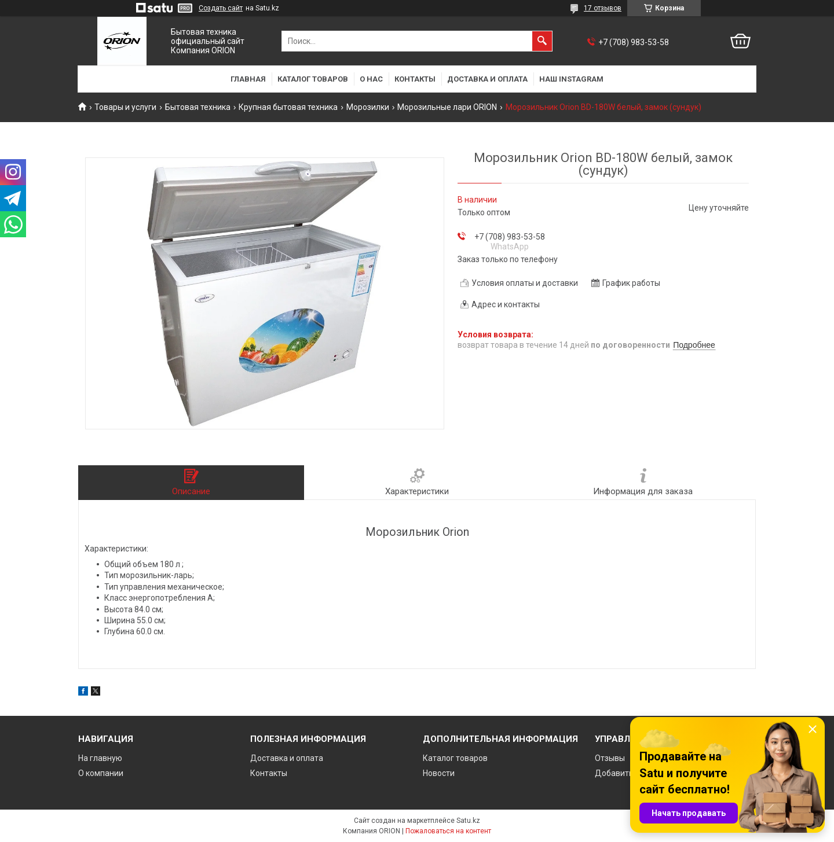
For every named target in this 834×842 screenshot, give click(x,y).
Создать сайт (221, 8)
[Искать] (542, 41)
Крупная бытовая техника (288, 107)
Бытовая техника (198, 107)
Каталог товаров (312, 79)
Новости (439, 773)
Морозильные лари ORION (447, 107)
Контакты (415, 79)
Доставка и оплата (487, 79)
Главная (248, 79)
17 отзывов (602, 8)
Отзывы (610, 758)
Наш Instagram (571, 79)
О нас (371, 79)
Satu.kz (468, 821)
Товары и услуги (125, 107)
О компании (100, 773)
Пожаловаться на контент (448, 831)
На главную (100, 758)
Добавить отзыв (627, 773)
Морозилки (367, 107)
